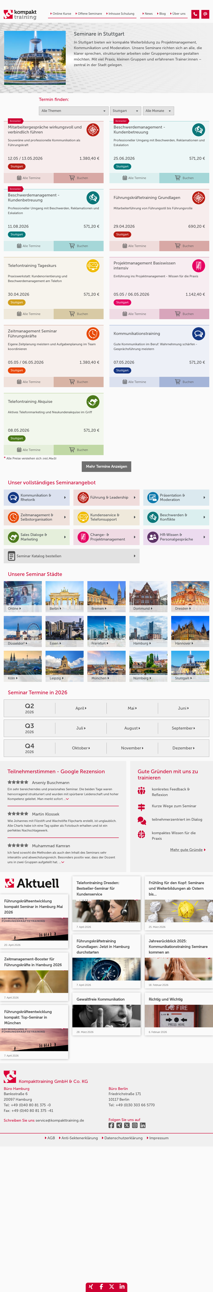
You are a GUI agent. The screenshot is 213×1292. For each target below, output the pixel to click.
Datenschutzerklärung (122, 1138)
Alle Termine (28, 178)
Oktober (81, 747)
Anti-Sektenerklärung (78, 1138)
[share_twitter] (111, 1287)
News (147, 14)
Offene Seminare (88, 14)
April (81, 708)
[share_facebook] (101, 1287)
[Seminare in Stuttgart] (195, 14)
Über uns (178, 14)
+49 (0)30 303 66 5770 (135, 1105)
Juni (183, 708)
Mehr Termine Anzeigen (106, 466)
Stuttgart (17, 166)
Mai (132, 708)
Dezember (183, 747)
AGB (50, 1138)
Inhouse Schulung (120, 14)
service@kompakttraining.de (60, 1120)
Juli (80, 728)
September (183, 728)
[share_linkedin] (122, 1287)
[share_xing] (91, 1287)
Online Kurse (60, 14)
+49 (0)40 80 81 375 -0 (31, 1105)
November (132, 747)
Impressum (157, 1138)
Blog (161, 14)
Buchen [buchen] (78, 178)
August (132, 728)
